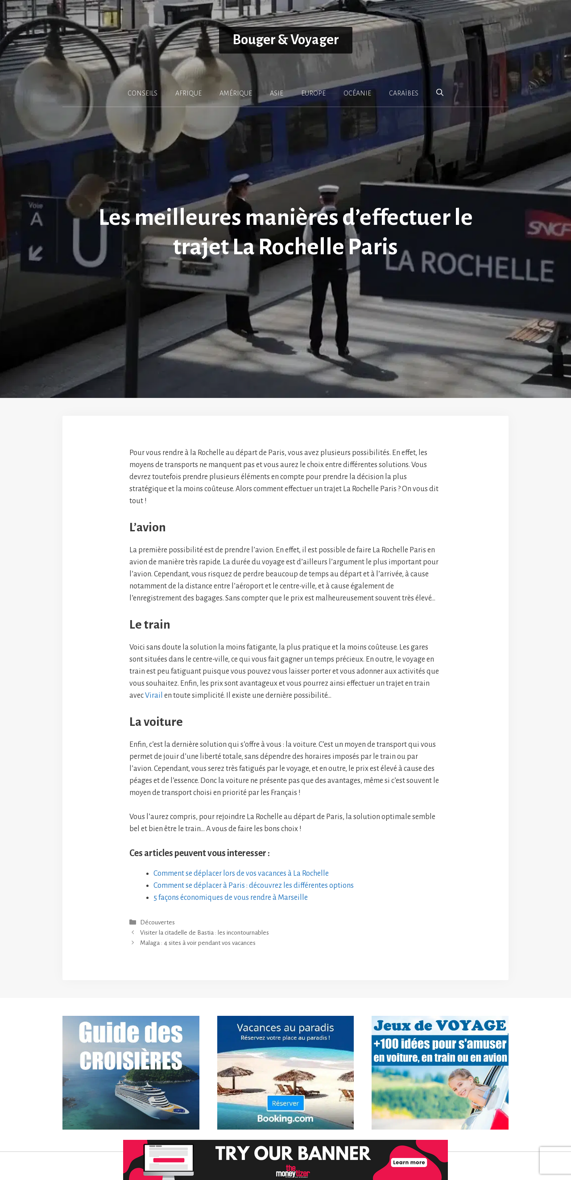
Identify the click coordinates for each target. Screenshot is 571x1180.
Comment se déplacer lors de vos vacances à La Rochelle (241, 873)
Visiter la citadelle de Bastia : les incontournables (204, 933)
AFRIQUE (188, 93)
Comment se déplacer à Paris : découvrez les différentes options (253, 886)
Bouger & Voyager (285, 40)
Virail (154, 695)
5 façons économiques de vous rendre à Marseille (230, 898)
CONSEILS (142, 93)
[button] (439, 92)
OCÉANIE (357, 93)
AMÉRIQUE (235, 93)
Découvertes (157, 922)
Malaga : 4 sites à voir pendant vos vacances (198, 943)
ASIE (276, 93)
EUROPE (313, 93)
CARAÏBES (403, 93)
